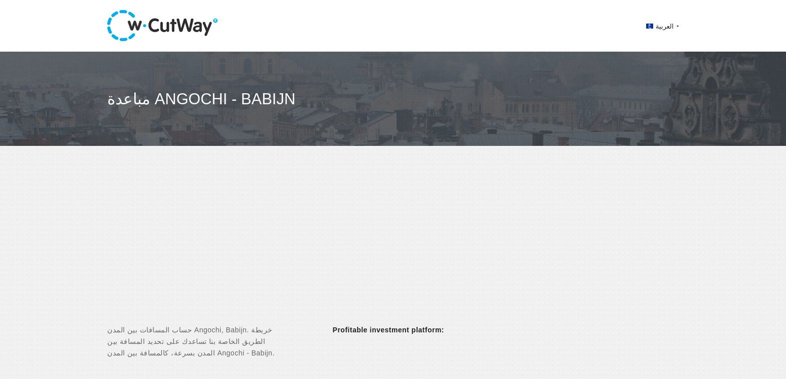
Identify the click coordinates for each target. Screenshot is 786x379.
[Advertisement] (393, 244)
